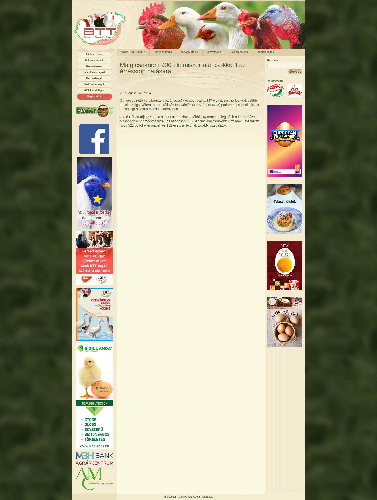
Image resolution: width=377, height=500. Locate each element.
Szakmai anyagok (94, 84)
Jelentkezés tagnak (94, 72)
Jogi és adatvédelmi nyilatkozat (196, 496)
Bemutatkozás (94, 66)
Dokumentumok (94, 60)
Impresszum (170, 496)
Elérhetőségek (94, 78)
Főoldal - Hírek (94, 54)
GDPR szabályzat (94, 90)
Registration (94, 96)
